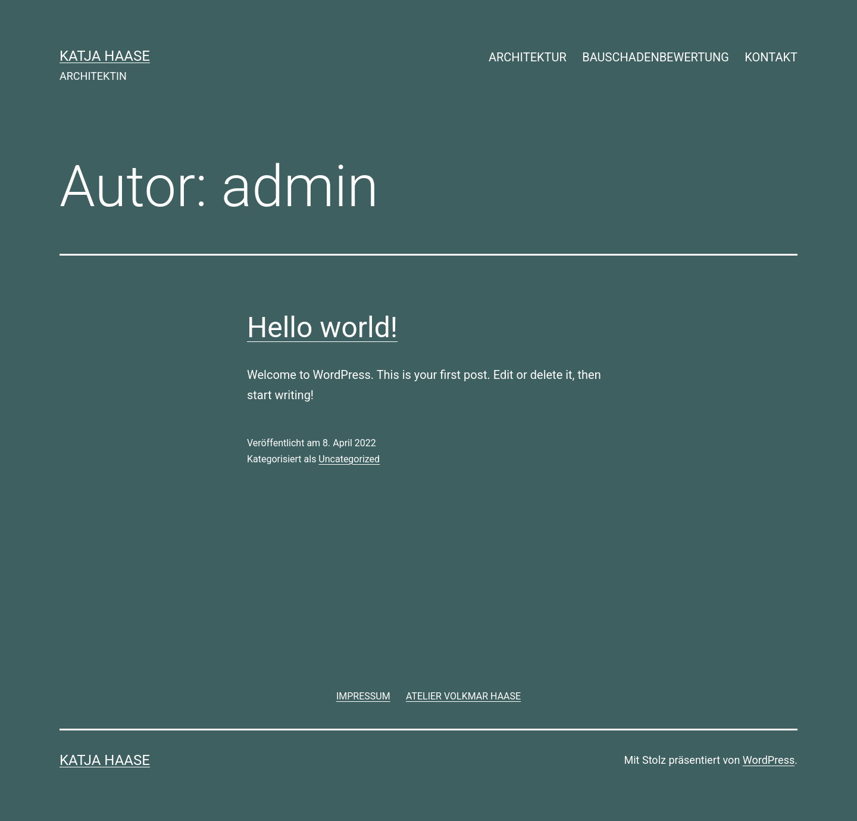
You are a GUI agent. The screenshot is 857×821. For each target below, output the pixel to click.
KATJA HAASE (105, 56)
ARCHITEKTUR (528, 57)
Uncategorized (349, 459)
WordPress (769, 760)
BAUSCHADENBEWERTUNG (655, 57)
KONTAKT (771, 57)
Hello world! (322, 327)
